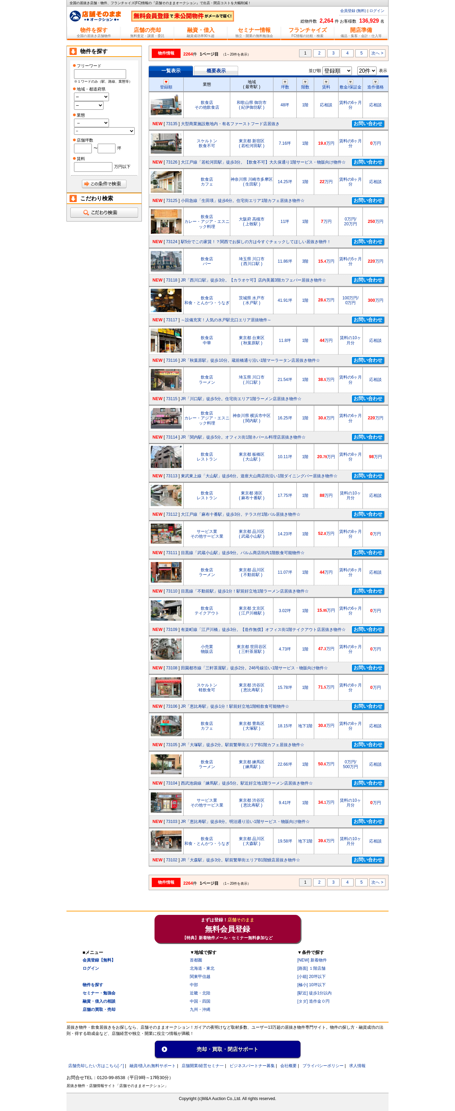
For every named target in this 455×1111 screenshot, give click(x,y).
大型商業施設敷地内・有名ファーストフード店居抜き (230, 123)
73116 (171, 360)
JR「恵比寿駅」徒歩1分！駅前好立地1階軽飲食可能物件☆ (235, 706)
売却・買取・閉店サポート (227, 1049)
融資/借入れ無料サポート (153, 1065)
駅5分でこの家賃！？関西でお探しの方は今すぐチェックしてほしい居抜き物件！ (256, 241)
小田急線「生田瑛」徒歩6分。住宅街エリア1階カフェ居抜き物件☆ (243, 200)
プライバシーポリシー (323, 1065)
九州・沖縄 (200, 1009)
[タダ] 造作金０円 (313, 1001)
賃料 (326, 84)
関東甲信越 (200, 976)
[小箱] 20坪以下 (311, 976)
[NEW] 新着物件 (312, 960)
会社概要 (288, 1065)
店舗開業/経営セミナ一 (203, 1065)
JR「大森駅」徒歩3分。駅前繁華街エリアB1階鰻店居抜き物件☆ (240, 860)
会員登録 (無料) (353, 11)
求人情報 (357, 1065)
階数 (305, 84)
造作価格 (375, 84)
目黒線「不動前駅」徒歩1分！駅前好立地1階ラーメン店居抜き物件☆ (245, 591)
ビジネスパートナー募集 (252, 1065)
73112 (171, 514)
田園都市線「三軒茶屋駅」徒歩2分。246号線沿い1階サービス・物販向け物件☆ (254, 668)
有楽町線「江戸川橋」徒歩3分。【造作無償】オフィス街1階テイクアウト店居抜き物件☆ (263, 629)
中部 (194, 984)
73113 (171, 476)
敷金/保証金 (350, 84)
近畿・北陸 (200, 993)
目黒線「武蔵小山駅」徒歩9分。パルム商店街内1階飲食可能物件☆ (243, 552)
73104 (171, 783)
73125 (171, 200)
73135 (171, 123)
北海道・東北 (202, 968)
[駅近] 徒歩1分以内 (314, 993)
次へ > (377, 53)
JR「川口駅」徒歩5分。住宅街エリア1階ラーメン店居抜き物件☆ (241, 398)
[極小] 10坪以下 (311, 984)
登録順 (166, 84)
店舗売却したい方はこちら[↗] (96, 1065)
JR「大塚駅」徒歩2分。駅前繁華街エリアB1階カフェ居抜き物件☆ (242, 744)
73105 (171, 744)
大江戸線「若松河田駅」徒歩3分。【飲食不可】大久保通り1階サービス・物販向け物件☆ (263, 162)
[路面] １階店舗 (311, 968)
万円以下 (122, 166)
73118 (171, 280)
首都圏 (196, 960)
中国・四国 (200, 1001)
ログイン (376, 11)
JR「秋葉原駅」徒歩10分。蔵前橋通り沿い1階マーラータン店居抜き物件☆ (250, 360)
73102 (171, 860)
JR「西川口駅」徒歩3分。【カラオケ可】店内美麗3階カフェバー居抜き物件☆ (253, 280)
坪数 (285, 84)
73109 (171, 629)
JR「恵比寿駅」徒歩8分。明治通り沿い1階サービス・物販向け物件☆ (245, 821)
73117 (171, 320)
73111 (171, 552)
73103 (171, 821)
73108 (171, 668)
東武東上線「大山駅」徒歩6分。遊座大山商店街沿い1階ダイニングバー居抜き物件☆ (259, 476)
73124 (171, 241)
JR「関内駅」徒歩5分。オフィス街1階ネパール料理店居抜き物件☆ (243, 437)
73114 (171, 437)
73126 (171, 162)
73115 (171, 398)
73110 (171, 591)
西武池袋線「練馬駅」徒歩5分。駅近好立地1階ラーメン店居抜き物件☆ (247, 783)
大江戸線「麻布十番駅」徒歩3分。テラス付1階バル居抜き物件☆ (240, 514)
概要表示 (216, 70)
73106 (171, 706)
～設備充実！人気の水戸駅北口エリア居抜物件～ (226, 320)
